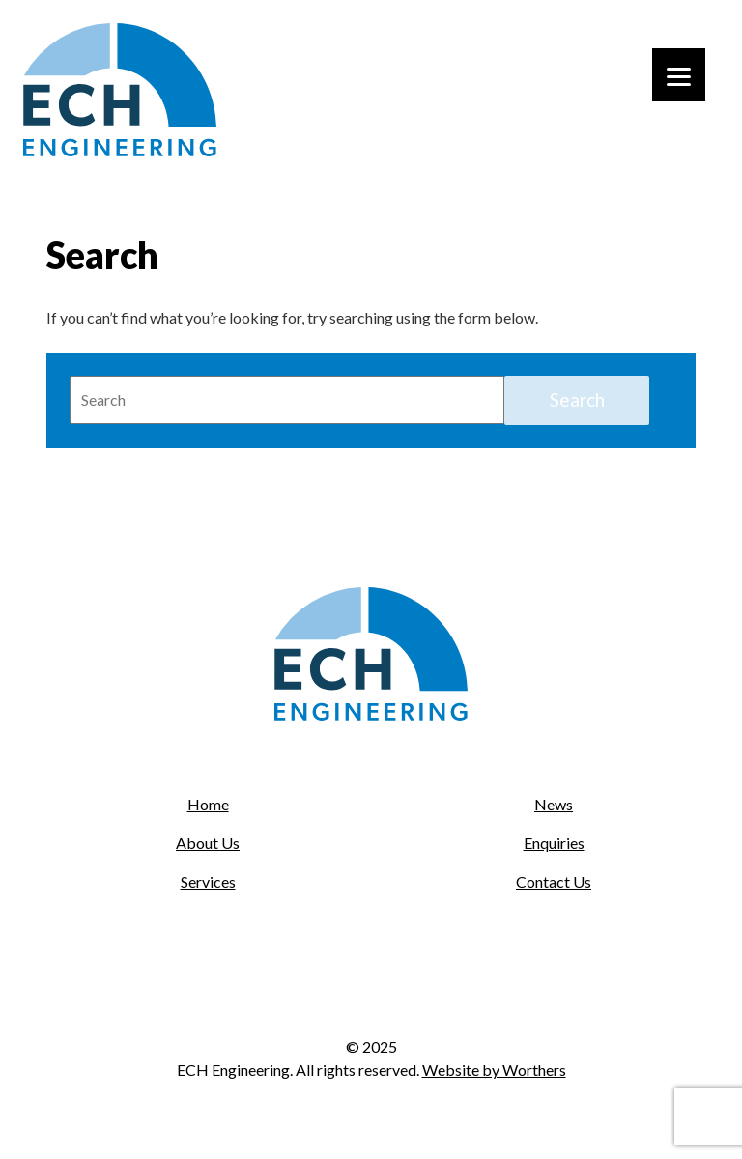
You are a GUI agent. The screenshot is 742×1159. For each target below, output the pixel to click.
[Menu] (678, 74)
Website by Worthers (494, 1069)
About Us (208, 843)
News (553, 804)
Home (208, 804)
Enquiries (554, 843)
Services (208, 881)
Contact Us (553, 881)
